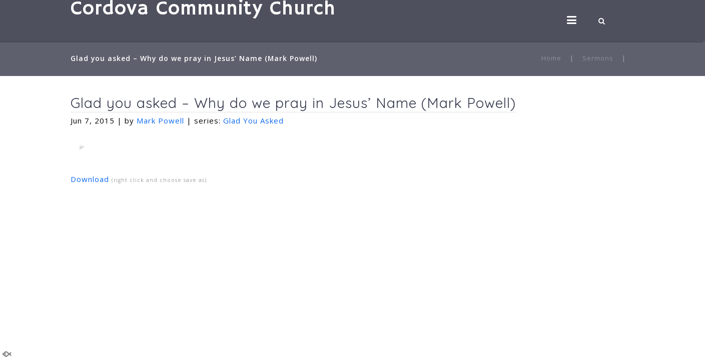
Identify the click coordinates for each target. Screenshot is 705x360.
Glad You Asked (253, 121)
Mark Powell (160, 121)
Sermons (597, 58)
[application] (82, 146)
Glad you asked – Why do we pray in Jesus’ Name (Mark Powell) (293, 103)
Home (551, 58)
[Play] (82, 146)
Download (90, 179)
